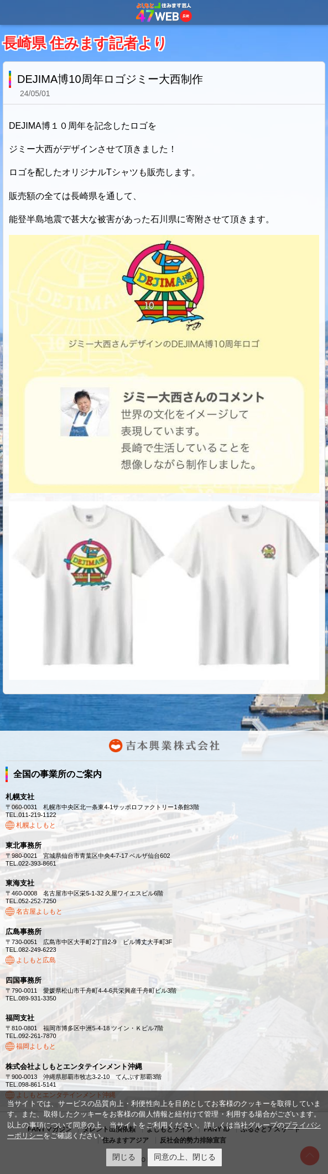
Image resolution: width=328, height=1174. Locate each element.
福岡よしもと (36, 1046)
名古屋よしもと (39, 911)
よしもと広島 (36, 960)
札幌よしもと (36, 825)
